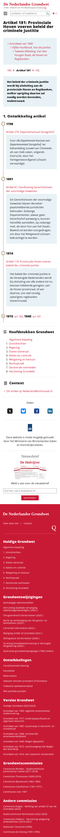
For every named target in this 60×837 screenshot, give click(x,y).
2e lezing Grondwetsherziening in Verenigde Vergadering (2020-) (27, 644)
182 (37, 70)
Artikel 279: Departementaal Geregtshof (30, 132)
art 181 (36, 316)
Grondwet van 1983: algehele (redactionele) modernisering (26, 712)
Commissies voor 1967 (15, 791)
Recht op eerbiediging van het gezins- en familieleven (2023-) (25, 621)
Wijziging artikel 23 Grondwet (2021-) (23, 633)
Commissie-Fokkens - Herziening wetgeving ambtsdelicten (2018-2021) (26, 820)
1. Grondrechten (12, 552)
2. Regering (9, 557)
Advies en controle (20, 355)
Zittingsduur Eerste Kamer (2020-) (21, 638)
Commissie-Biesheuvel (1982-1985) (21, 781)
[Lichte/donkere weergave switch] (54, 13)
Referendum (10, 675)
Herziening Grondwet (22, 371)
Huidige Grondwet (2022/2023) (19, 705)
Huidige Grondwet (19, 541)
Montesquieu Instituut (34, 7)
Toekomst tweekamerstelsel (18, 686)
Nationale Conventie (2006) (17, 826)
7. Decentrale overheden (16, 582)
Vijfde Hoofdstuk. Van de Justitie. (31, 47)
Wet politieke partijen (14, 691)
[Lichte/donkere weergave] (54, 13)
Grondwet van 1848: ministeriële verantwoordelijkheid (20, 735)
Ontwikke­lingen (17, 660)
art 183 (18, 316)
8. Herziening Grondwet (16, 587)
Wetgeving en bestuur (22, 359)
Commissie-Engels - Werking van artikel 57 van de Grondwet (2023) (29, 807)
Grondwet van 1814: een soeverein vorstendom (28, 754)
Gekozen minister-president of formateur (25, 680)
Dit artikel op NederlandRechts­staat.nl (29, 391)
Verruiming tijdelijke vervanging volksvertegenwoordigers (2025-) (20, 609)
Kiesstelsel (9, 670)
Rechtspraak (16, 363)
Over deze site (11, 523)
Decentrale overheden (22, 367)
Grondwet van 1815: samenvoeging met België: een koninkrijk (28, 748)
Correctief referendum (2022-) (19, 628)
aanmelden (30, 497)
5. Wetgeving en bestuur (16, 572)
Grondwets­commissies (23, 763)
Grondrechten (17, 343)
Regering (14, 347)
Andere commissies (20, 801)
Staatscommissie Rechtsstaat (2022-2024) (25, 814)
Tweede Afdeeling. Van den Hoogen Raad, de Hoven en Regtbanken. (31, 55)
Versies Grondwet (18, 700)
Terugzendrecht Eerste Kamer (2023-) (23, 615)
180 (9, 70)
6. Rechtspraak (11, 577)
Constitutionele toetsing (16, 665)
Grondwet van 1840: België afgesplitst (23, 741)
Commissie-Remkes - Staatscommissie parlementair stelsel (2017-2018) (23, 770)
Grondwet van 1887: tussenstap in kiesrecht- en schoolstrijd (28, 727)
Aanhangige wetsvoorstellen (18, 602)
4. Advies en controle (14, 567)
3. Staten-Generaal (13, 562)
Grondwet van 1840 (21, 43)
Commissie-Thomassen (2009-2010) (22, 776)
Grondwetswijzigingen (22, 597)
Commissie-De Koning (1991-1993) (21, 831)
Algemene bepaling (20, 339)
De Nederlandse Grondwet (26, 4)
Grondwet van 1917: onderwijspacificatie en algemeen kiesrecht (26, 720)
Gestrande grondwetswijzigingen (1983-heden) (28, 651)
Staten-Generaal (19, 351)
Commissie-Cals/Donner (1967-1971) (22, 786)
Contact (28, 523)
